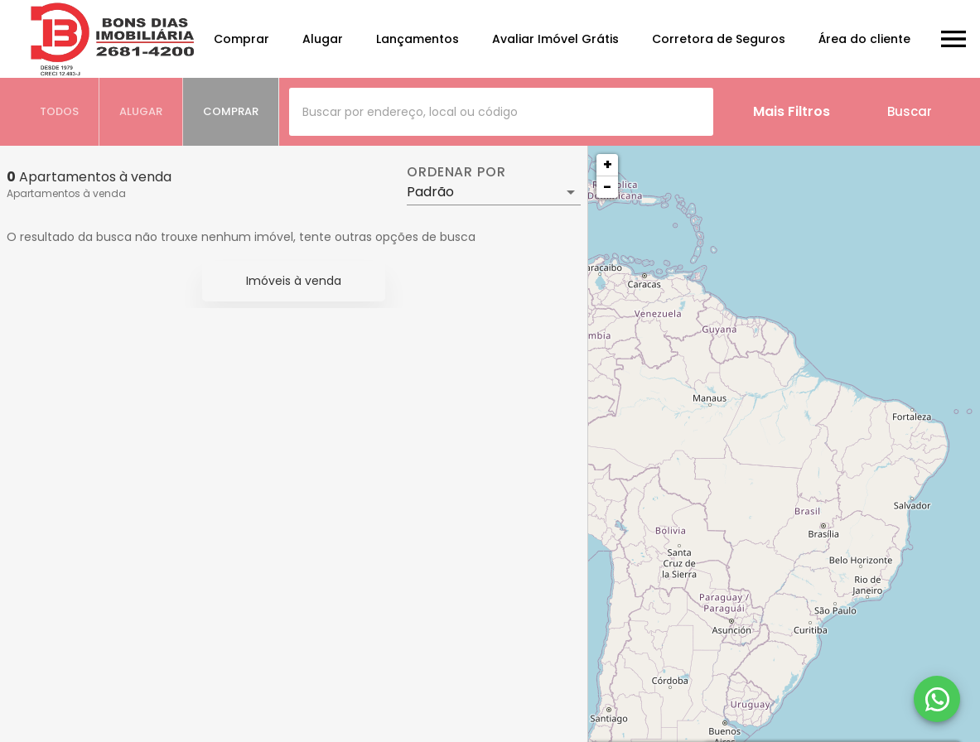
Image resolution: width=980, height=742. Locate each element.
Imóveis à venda (293, 280)
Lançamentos (417, 39)
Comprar (241, 39)
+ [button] (607, 164)
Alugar (322, 39)
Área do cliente (864, 39)
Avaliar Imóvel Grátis (555, 39)
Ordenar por (456, 172)
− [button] (607, 186)
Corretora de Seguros (718, 39)
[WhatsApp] (937, 699)
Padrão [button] (430, 191)
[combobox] (501, 112)
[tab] (59, 112)
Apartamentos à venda (66, 193)
